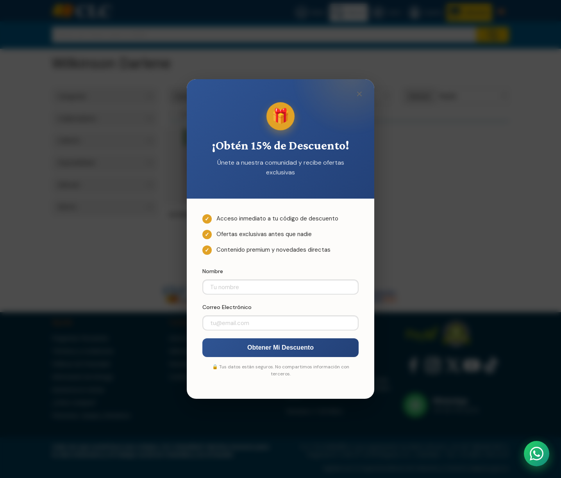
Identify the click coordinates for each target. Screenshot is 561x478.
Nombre (212, 271)
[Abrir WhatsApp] (536, 453)
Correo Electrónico (227, 307)
